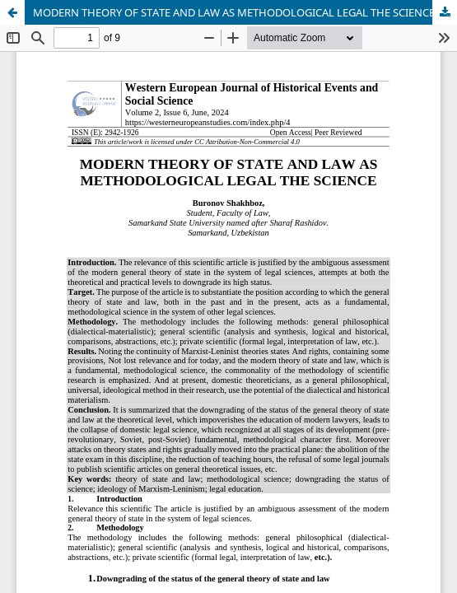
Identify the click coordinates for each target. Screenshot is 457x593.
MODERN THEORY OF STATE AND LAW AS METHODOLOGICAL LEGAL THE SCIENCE (234, 12)
